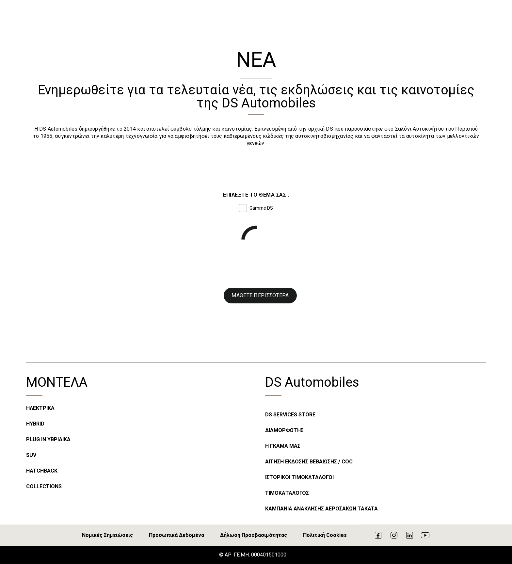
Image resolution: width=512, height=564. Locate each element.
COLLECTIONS (44, 486)
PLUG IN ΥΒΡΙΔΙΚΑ (48, 439)
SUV (31, 455)
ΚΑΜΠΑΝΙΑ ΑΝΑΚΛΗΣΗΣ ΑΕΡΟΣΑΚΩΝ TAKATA (321, 509)
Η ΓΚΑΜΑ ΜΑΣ (282, 446)
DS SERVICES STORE (290, 414)
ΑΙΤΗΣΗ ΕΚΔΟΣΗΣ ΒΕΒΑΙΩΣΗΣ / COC (309, 462)
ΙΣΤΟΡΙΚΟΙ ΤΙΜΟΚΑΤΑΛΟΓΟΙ (299, 477)
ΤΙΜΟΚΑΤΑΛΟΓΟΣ (287, 493)
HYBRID (35, 424)
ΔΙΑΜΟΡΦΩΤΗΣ (284, 430)
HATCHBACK (41, 471)
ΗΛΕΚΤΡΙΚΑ (40, 408)
